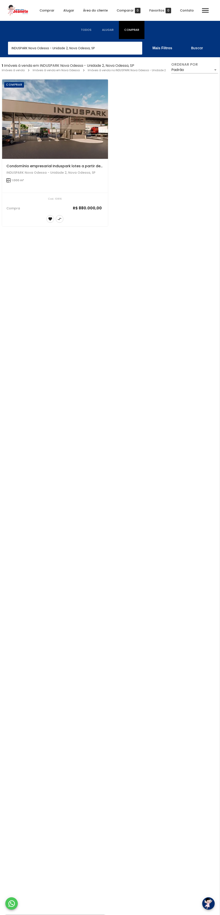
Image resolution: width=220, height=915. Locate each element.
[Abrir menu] (205, 10)
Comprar (47, 10)
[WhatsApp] (11, 903)
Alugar (68, 10)
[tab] (86, 30)
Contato (187, 10)
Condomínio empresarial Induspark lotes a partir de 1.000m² (60, 166)
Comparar (128, 10)
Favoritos (160, 10)
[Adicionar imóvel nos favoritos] (50, 219)
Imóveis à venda (13, 70)
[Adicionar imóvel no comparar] (59, 219)
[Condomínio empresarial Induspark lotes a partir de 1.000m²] (55, 119)
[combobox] (75, 48)
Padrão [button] (177, 69)
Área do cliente (95, 10)
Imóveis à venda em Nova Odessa (56, 70)
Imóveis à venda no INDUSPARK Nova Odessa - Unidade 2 (127, 70)
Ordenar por (184, 64)
